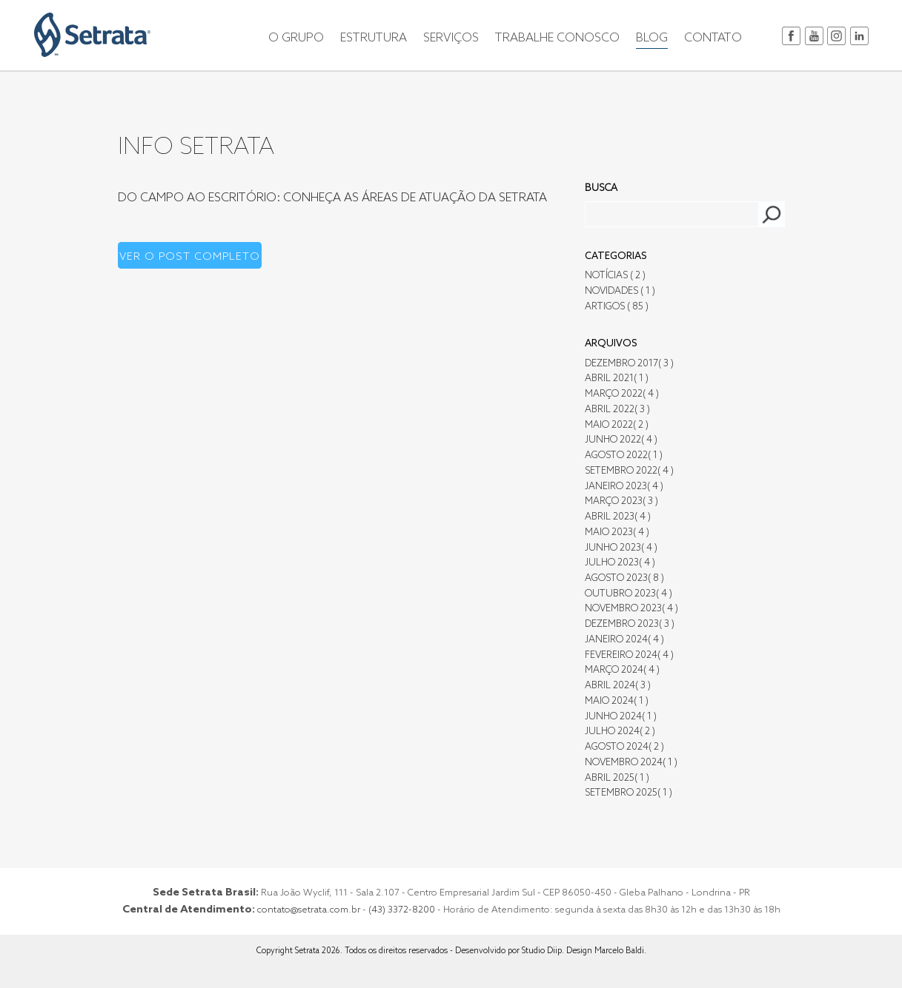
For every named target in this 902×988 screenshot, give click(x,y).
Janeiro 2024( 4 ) (624, 639)
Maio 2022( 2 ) (617, 425)
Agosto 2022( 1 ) (624, 455)
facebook (791, 36)
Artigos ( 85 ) (617, 306)
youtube (814, 36)
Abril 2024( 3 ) (618, 685)
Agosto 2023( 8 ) (624, 578)
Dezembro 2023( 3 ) (629, 624)
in (859, 36)
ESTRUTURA (373, 38)
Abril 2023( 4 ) (618, 516)
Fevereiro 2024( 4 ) (629, 655)
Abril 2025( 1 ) (617, 778)
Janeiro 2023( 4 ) (624, 486)
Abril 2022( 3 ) (617, 409)
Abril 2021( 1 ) (617, 378)
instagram (836, 36)
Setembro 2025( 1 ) (628, 793)
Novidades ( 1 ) (620, 291)
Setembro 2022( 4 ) (629, 471)
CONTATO (713, 38)
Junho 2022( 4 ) (621, 440)
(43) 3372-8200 (401, 909)
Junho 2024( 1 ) (621, 716)
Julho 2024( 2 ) (620, 731)
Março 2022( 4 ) (622, 394)
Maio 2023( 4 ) (617, 532)
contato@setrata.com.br (308, 909)
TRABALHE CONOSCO (557, 38)
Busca (601, 188)
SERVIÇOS (451, 38)
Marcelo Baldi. (620, 951)
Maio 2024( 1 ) (617, 701)
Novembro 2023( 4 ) (631, 608)
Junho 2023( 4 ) (621, 548)
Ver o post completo (189, 256)
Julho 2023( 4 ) (620, 562)
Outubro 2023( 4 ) (628, 593)
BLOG (652, 38)
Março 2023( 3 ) (621, 501)
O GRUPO (296, 38)
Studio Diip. (544, 951)
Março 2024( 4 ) (622, 670)
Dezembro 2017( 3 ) (629, 363)
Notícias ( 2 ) (615, 275)
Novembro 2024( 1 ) (631, 762)
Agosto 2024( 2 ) (624, 747)
